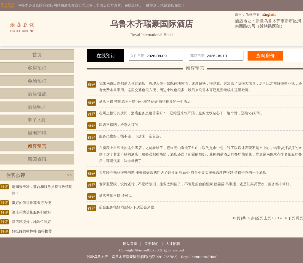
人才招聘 (173, 244)
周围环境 (37, 133)
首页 (37, 54)
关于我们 (151, 244)
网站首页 (130, 244)
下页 (291, 218)
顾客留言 (37, 146)
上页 (267, 218)
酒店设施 (37, 93)
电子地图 (37, 120)
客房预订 (37, 67)
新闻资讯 (37, 159)
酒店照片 (37, 107)
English (268, 14)
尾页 (299, 218)
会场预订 (37, 80)
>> (69, 175)
